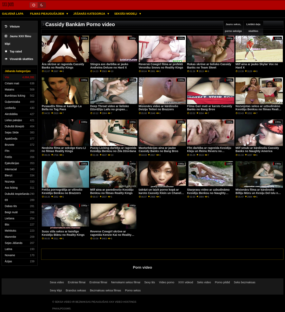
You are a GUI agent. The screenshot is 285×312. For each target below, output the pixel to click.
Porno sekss (133, 290)
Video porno (166, 282)
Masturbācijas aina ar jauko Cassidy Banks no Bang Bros (158, 149)
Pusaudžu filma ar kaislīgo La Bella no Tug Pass (62, 108)
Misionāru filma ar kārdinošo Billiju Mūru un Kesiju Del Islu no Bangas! (258, 193)
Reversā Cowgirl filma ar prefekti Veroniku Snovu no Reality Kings (161, 66)
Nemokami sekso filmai (125, 282)
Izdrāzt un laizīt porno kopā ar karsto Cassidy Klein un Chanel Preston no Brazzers (160, 193)
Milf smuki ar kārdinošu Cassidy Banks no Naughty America (257, 149)
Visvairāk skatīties (19, 59)
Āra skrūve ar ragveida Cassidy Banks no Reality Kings (63, 66)
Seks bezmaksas (245, 282)
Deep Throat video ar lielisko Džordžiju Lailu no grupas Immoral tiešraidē (109, 109)
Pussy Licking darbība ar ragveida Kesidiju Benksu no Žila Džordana (113, 149)
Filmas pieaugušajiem (47, 13)
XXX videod (185, 282)
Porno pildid (222, 282)
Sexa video (57, 282)
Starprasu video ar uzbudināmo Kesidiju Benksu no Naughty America (208, 193)
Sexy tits (149, 282)
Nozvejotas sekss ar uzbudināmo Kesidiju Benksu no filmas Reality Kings (258, 109)
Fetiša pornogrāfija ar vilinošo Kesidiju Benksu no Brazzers (62, 191)
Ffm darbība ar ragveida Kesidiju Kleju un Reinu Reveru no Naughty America (209, 151)
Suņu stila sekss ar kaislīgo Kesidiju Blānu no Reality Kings (63, 233)
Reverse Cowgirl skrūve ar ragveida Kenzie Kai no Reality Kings (110, 235)
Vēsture (12, 26)
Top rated (13, 51)
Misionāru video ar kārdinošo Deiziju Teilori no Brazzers (158, 108)
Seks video (204, 282)
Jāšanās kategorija (89, 13)
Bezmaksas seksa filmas (105, 290)
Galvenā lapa (12, 13)
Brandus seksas (76, 290)
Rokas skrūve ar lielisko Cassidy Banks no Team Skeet (209, 66)
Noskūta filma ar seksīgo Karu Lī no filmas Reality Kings (64, 149)
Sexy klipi (56, 290)
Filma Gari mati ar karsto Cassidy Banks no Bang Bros (209, 108)
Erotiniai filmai (77, 282)
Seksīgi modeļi (126, 13)
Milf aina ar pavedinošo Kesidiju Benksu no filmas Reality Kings (112, 191)
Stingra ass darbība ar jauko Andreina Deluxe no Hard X (109, 66)
